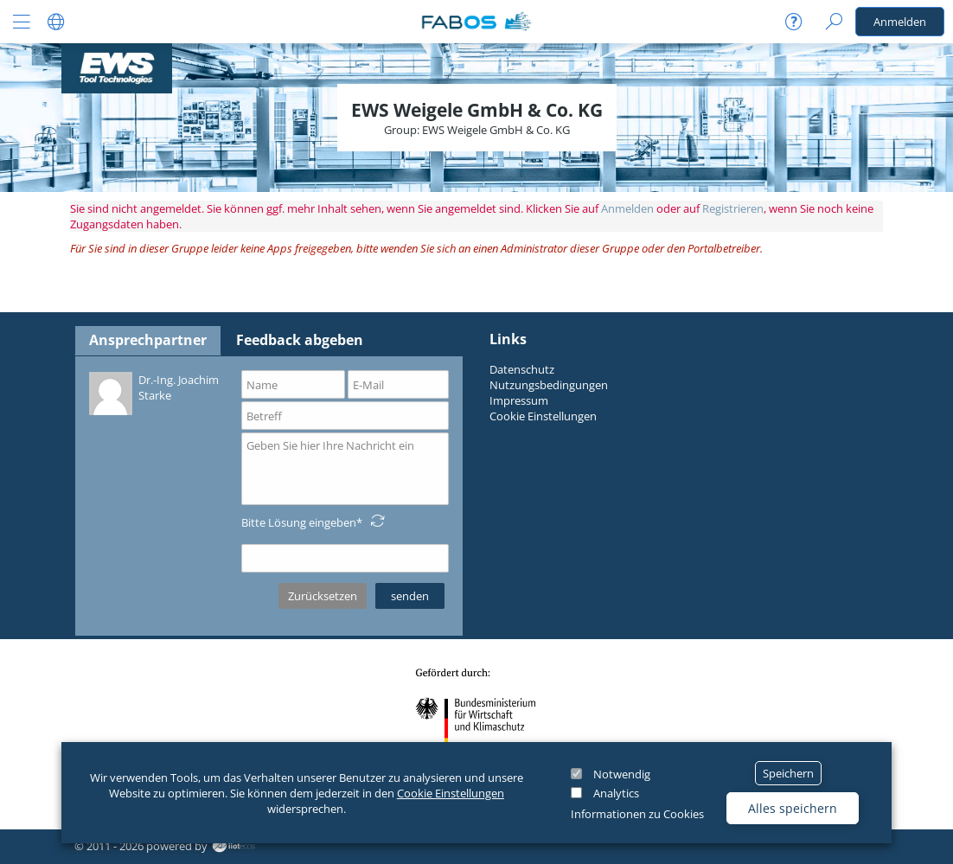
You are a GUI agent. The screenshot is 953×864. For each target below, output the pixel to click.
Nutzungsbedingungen (548, 385)
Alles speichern (792, 808)
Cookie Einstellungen (450, 793)
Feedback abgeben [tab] (299, 339)
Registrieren (733, 208)
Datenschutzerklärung (146, 619)
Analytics (616, 793)
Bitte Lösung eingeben (298, 522)
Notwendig (621, 774)
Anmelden (899, 21)
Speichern (788, 773)
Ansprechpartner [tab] (148, 339)
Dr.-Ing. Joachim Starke (154, 392)
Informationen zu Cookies (637, 814)
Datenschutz (521, 369)
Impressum (518, 400)
